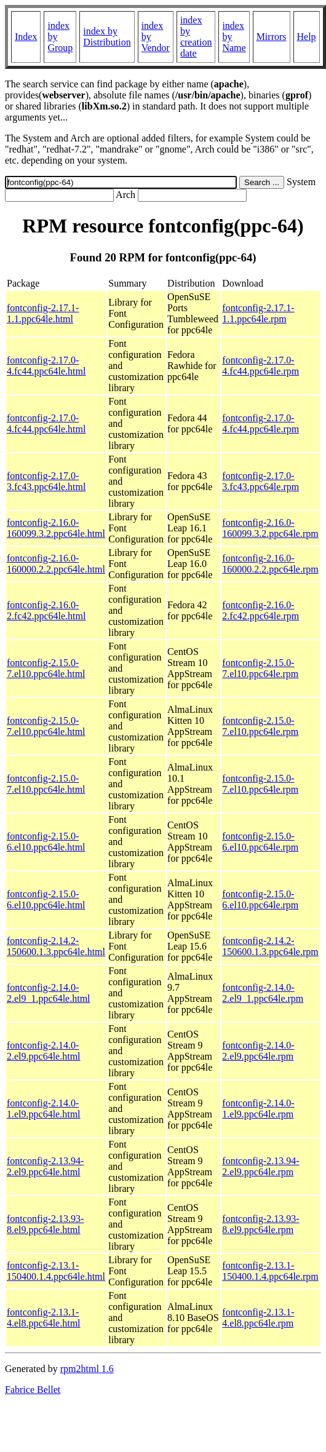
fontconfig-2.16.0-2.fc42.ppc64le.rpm (260, 610)
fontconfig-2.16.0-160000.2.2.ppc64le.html (56, 563)
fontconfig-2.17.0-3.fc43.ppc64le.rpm (260, 481)
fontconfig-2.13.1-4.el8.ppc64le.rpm (258, 1317)
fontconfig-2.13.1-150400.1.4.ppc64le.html (56, 1271)
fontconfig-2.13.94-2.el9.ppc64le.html (45, 1166)
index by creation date (196, 36)
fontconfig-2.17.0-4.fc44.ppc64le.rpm (260, 365)
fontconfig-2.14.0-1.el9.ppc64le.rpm (258, 1108)
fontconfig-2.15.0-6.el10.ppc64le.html (46, 841)
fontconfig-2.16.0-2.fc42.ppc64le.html (46, 610)
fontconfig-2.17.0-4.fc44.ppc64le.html (46, 365)
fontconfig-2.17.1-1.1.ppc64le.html (43, 313)
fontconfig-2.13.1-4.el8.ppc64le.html (44, 1317)
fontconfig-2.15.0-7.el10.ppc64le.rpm (260, 668)
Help (306, 36)
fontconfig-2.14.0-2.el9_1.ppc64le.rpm (262, 993)
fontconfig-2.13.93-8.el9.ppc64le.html (45, 1224)
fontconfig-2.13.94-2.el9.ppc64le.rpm (260, 1166)
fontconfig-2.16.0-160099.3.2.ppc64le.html (56, 528)
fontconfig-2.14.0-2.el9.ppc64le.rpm (258, 1050)
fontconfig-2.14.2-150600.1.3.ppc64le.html (56, 946)
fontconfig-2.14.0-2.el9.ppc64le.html (44, 1050)
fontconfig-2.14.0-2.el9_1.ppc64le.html (48, 993)
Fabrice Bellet (32, 1389)
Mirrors (271, 36)
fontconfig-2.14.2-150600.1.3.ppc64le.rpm (270, 946)
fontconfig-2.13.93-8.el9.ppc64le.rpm (260, 1224)
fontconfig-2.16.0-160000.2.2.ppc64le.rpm (270, 563)
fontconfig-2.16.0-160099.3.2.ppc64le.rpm (270, 528)
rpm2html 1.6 (87, 1368)
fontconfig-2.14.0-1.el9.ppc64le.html (44, 1108)
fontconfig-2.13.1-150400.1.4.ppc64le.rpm (270, 1271)
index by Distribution (106, 36)
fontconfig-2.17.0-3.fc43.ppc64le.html (46, 481)
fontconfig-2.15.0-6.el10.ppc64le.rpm (260, 841)
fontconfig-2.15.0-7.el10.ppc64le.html (46, 668)
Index (26, 36)
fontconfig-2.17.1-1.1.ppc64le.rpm (258, 313)
